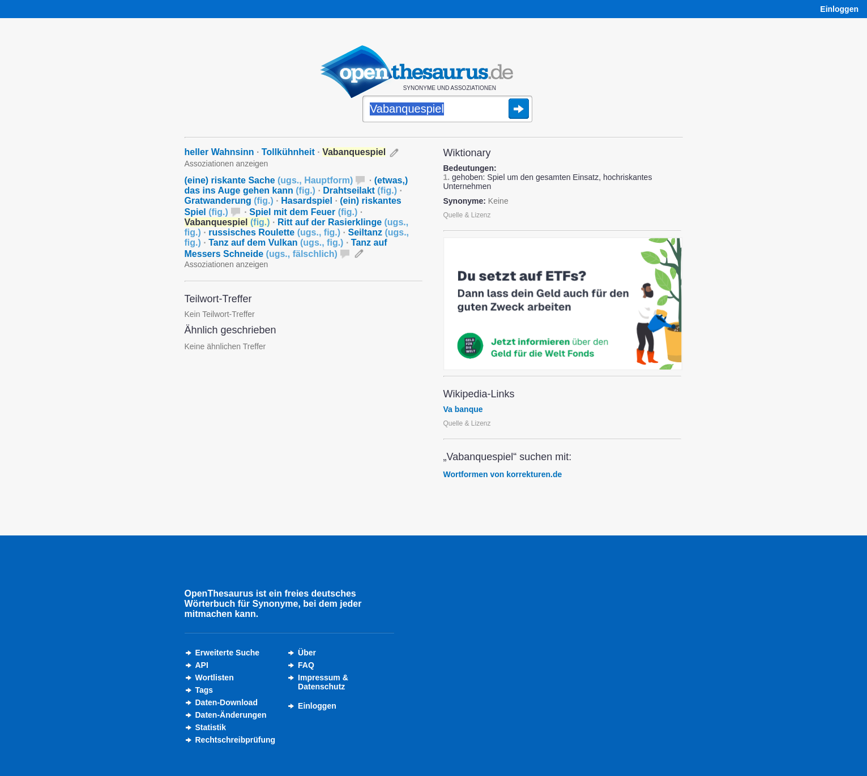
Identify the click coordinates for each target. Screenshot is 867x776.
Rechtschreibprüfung (235, 739)
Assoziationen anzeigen (226, 163)
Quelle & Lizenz (467, 215)
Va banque (463, 409)
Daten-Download (226, 702)
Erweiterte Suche (227, 652)
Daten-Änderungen (231, 714)
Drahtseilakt (360, 190)
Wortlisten (214, 677)
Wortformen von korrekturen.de (502, 474)
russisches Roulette (274, 232)
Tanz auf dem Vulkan (275, 242)
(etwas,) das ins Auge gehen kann (296, 185)
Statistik (210, 727)
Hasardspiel (306, 200)
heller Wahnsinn (219, 152)
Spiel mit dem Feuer (303, 212)
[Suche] (447, 110)
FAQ (306, 665)
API (201, 665)
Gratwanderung (229, 200)
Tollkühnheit (288, 152)
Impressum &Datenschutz (323, 682)
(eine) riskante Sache (269, 180)
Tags (204, 689)
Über (307, 652)
